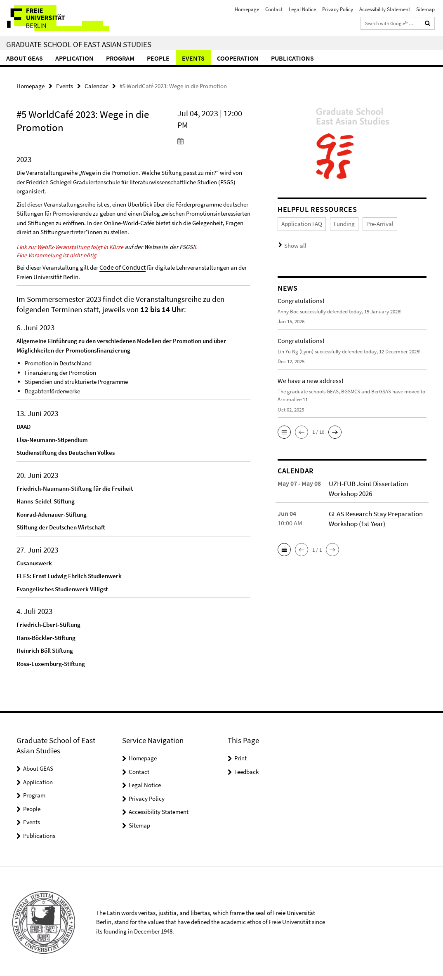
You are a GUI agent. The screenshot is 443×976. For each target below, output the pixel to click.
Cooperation (238, 58)
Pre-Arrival (370, 222)
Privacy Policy (337, 9)
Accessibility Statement (384, 9)
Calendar (96, 85)
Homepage (247, 9)
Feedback (246, 770)
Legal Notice (302, 9)
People (158, 58)
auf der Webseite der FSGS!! (158, 245)
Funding (337, 222)
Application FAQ (299, 222)
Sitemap (425, 9)
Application (74, 58)
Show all (293, 243)
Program (120, 58)
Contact (274, 9)
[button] (284, 428)
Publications (292, 58)
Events (193, 58)
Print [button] (240, 756)
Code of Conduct (120, 265)
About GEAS (24, 58)
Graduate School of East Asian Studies (78, 44)
